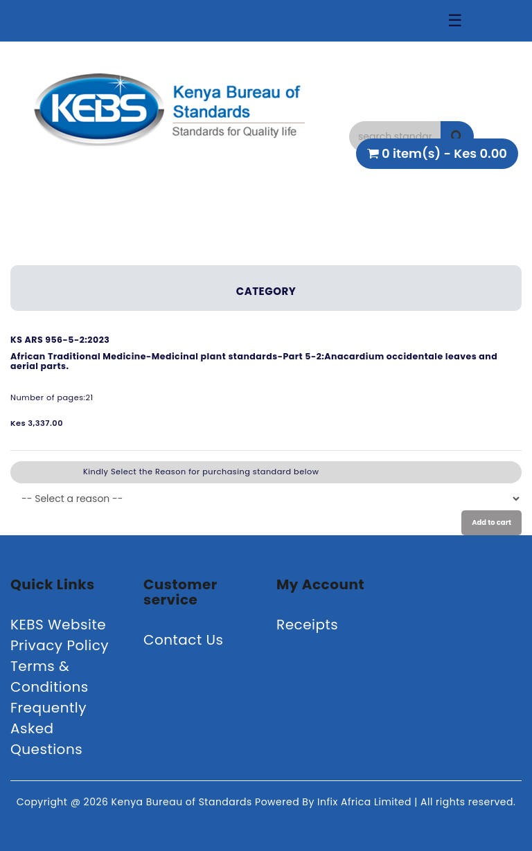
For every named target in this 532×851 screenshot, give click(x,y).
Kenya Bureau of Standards (183, 802)
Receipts (307, 624)
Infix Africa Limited (365, 802)
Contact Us (183, 640)
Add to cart (491, 522)
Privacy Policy (59, 645)
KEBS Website (58, 624)
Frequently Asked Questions (48, 728)
